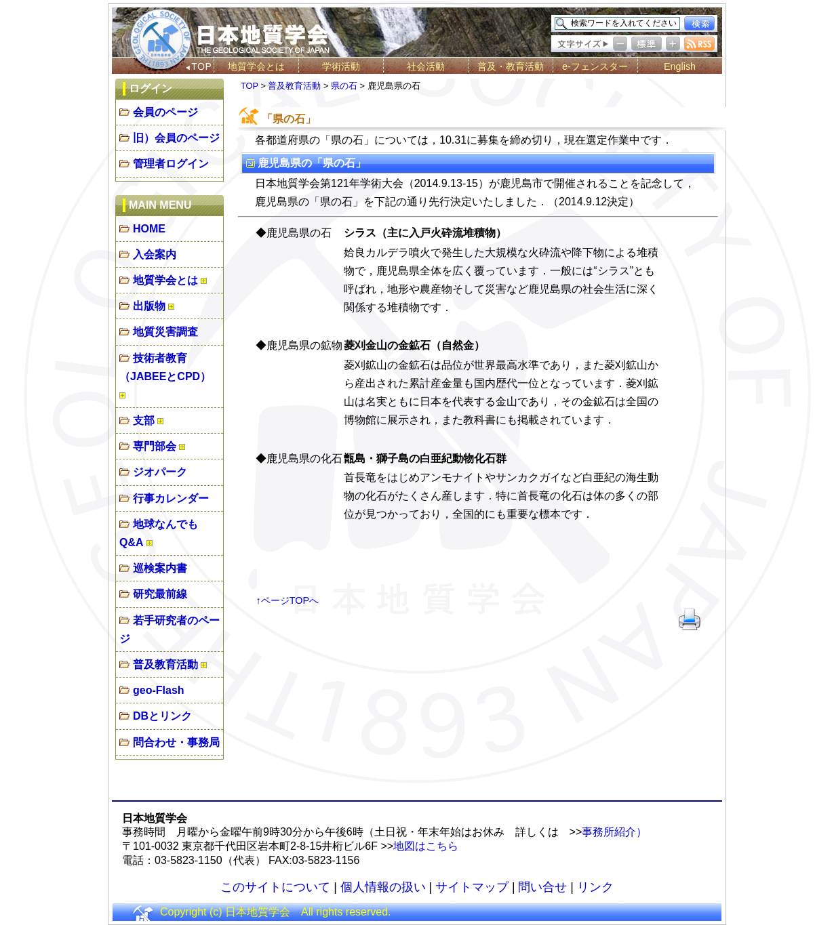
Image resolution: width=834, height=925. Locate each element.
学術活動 (341, 66)
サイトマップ (472, 887)
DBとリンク (162, 716)
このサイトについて (275, 887)
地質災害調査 (165, 331)
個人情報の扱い (383, 887)
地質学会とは (256, 66)
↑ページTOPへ (287, 600)
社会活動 (426, 66)
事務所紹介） (614, 832)
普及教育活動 (165, 664)
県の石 (344, 86)
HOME (149, 228)
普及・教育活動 (510, 66)
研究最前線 (160, 594)
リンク (595, 887)
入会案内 (154, 254)
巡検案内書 (160, 568)
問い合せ (542, 887)
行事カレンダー (171, 498)
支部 (144, 420)
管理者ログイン (171, 163)
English (680, 66)
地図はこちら (425, 846)
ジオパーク (160, 472)
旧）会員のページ (176, 138)
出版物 (149, 306)
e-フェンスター (595, 66)
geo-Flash (158, 690)
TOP (249, 86)
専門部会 (154, 446)
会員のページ (165, 112)
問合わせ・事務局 (176, 742)
